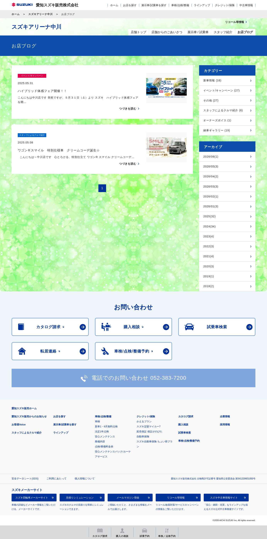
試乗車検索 (184, 432)
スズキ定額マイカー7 (149, 426)
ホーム (114, 5)
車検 (97, 421)
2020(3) (208, 266)
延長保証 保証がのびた (149, 431)
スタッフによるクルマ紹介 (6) (223, 110)
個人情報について (85, 478)
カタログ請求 (185, 416)
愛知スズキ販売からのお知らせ (29, 416)
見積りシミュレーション (80, 497)
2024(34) (209, 226)
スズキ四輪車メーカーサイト (31, 497)
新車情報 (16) (212, 80)
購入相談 (183, 424)
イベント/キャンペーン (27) (221, 90)
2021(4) (208, 256)
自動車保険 (143, 436)
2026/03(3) (210, 186)
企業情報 (225, 416)
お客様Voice (19, 424)
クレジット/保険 (225, 5)
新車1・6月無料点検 (106, 426)
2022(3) (208, 246)
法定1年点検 (102, 431)
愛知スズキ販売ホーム (24, 408)
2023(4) (208, 236)
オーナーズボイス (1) (217, 120)
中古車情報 (246, 5)
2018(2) (208, 286)
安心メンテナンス (105, 436)
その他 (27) (211, 100)
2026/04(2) (210, 176)
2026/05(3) (210, 166)
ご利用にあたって (56, 478)
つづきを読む (127, 101)
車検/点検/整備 (180, 5)
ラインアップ (202, 5)
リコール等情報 (176, 497)
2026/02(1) (210, 196)
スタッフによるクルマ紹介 (27, 432)
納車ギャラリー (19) (216, 130)
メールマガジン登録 (128, 497)
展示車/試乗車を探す (153, 5)
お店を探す (130, 5)
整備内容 (100, 441)
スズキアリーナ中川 (40, 14)
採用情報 (225, 424)
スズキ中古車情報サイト (224, 497)
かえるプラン (144, 421)
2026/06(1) (210, 156)
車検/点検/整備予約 (189, 440)
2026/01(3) (210, 206)
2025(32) (209, 216)
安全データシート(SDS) (25, 478)
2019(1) (208, 276)
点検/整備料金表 (104, 446)
